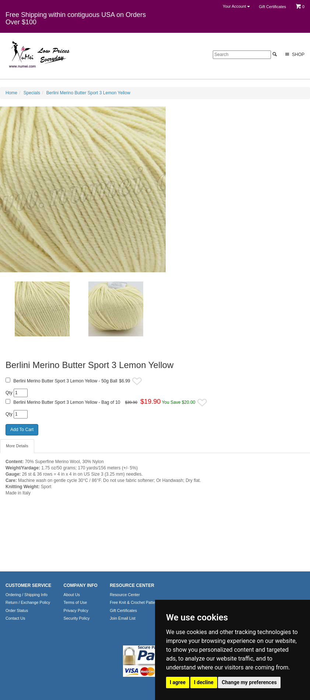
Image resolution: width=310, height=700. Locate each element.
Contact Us (15, 618)
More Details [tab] (17, 446)
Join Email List (122, 618)
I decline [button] (204, 682)
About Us (72, 594)
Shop (293, 54)
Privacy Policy (76, 610)
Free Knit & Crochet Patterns (135, 602)
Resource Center (125, 594)
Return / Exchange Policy (28, 602)
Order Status (17, 610)
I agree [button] (178, 682)
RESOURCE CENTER (132, 585)
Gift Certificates (272, 6)
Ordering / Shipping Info (26, 594)
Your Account (236, 6)
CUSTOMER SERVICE (28, 585)
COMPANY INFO (81, 585)
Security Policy (77, 618)
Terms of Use (75, 602)
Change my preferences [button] (249, 682)
